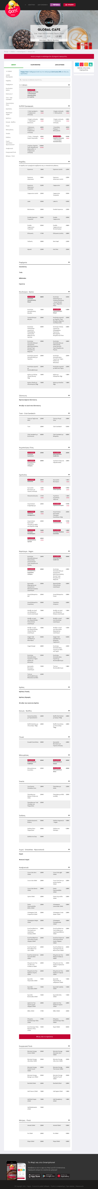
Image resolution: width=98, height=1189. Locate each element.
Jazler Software (44, 1186)
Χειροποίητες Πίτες (10, 104)
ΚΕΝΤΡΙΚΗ (31, 5)
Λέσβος (12, 51)
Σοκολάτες (23, 266)
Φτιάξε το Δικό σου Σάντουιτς (30, 405)
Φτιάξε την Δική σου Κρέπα (29, 703)
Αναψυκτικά (9, 148)
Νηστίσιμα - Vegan (9, 113)
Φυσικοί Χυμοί (24, 859)
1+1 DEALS (9, 71)
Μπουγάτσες (9, 130)
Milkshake (22, 278)
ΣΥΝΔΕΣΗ (69, 4)
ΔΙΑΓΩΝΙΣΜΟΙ (43, 5)
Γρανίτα (22, 284)
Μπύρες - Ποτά (10, 156)
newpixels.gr (61, 1186)
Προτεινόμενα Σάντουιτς (28, 399)
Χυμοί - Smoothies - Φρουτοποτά (10, 142)
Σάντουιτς (9, 94)
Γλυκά (7, 126)
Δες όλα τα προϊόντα (44, 1037)
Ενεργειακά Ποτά (11, 152)
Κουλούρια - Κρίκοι (9, 89)
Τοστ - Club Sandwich (9, 98)
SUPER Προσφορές (9, 76)
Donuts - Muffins (11, 122)
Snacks (8, 133)
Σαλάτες (8, 137)
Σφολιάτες (9, 109)
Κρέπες (8, 118)
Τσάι (20, 272)
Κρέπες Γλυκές (24, 691)
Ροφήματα (9, 84)
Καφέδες (8, 80)
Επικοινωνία (79, 1186)
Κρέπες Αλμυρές (25, 697)
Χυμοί (21, 854)
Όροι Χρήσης (70, 1186)
